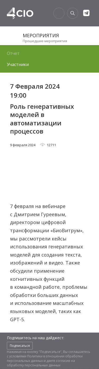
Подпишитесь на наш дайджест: (35, 337)
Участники (18, 64)
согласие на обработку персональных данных (41, 362)
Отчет (13, 53)
